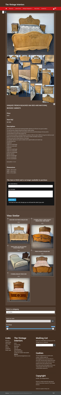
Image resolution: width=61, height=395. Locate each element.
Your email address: (13, 183)
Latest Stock (18, 8)
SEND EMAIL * (12, 199)
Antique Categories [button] (27, 8)
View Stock (36, 8)
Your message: (11, 189)
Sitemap (7, 393)
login (54, 393)
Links (6, 345)
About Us (11, 8)
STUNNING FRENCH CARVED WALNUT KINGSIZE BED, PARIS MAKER (42, 220)
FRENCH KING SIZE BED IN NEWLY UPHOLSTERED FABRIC (18, 247)
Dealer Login (8, 350)
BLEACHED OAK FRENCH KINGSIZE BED (19, 219)
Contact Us (43, 8)
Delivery (7, 347)
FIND (53, 321)
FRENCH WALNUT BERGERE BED (42, 251)
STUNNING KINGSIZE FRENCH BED (19, 274)
